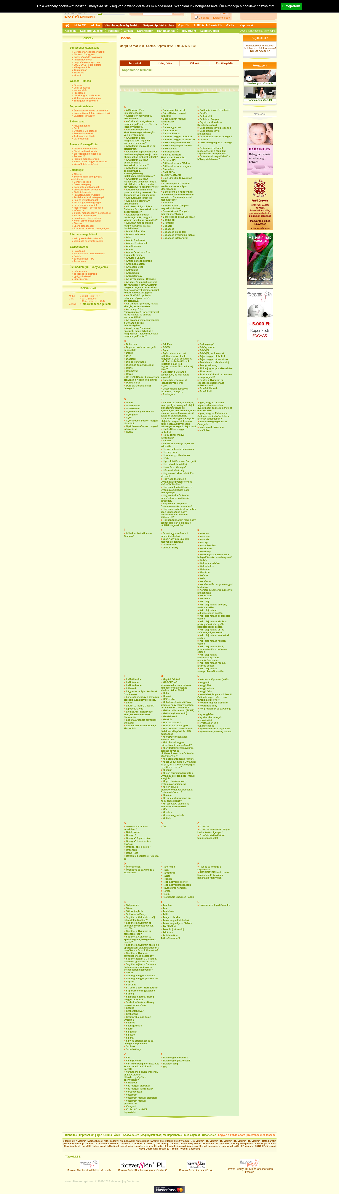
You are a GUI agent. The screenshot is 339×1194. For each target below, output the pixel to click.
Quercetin (151, 1148)
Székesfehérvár (135, 1011)
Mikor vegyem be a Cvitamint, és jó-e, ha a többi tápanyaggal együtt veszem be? (178, 764)
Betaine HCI (169, 160)
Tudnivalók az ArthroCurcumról (170, 936)
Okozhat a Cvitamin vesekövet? (136, 828)
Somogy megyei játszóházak (142, 978)
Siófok (129, 972)
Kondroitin (206, 595)
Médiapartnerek (172, 1135)
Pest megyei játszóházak (177, 885)
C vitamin (88, 1143)
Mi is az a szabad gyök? (176, 725)
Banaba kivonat (171, 133)
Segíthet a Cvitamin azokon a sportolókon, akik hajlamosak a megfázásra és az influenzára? (141, 948)
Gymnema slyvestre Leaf (140, 411)
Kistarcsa (205, 569)
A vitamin (81, 1141)
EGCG (166, 347)
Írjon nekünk (104, 1135)
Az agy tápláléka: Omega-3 (141, 279)
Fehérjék (204, 350)
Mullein (167, 818)
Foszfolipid (206, 391)
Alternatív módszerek (86, 148)
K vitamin (270, 1143)
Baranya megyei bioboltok (177, 136)
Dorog (129, 374)
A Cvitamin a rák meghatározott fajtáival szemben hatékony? (137, 140)
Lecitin (159, 1146)
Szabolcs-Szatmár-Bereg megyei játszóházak (139, 1003)
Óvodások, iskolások (85, 131)
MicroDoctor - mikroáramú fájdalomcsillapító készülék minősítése (177, 731)
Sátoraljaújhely (134, 911)
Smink (77, 256)
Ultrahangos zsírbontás (87, 95)
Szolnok (130, 1046)
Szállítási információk (207, 25)
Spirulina (131, 984)
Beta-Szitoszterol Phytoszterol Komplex (173, 156)
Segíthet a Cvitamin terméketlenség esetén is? (139, 954)
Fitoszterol (206, 371)
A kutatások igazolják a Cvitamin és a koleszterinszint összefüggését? (141, 209)
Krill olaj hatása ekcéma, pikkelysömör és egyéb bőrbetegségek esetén (212, 624)
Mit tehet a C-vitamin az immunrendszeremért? (175, 805)
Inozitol (259, 1143)
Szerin (129, 1028)
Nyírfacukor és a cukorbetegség (207, 724)
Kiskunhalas (207, 566)
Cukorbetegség (82, 184)
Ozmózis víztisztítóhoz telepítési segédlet (211, 836)
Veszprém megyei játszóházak (135, 1102)
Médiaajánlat (192, 1135)
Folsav (197, 1143)
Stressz (78, 223)
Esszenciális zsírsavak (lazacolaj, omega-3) (174, 390)
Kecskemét (206, 548)
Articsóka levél (134, 267)
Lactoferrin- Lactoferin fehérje (136, 1146)
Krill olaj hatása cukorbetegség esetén (209, 611)
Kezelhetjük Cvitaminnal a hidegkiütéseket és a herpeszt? (215, 556)
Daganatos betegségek (87, 187)
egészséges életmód (85, 273)
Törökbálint (169, 926)
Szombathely (133, 1049)
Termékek (135, 63)
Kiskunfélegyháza (210, 563)
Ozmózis (204, 826)
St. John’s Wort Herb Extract (142, 987)
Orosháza (131, 850)
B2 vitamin (212, 1141)
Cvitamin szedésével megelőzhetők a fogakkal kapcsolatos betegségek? (211, 151)
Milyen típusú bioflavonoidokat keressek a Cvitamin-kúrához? (176, 789)
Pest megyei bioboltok (175, 881)
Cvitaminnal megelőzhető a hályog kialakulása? (213, 157)
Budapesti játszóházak (175, 238)
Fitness (78, 85)
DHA (128, 356)
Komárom (205, 581)
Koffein (204, 575)
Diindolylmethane (136, 362)
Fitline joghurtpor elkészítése (216, 368)
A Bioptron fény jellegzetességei (134, 111)
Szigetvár (131, 1031)
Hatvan (167, 440)
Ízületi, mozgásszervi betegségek (92, 213)
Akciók (95, 25)
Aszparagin (132, 273)
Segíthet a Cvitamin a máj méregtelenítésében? (139, 918)
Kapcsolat (246, 25)
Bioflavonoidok (72, 1143)
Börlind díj (168, 220)
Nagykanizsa (207, 688)
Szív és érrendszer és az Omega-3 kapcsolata (139, 1042)
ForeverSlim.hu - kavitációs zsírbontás (89, 1169)
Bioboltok (71, 1135)
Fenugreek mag (208, 365)
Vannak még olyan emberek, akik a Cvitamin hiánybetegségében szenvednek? (141, 1075)
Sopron (130, 981)
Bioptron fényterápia (85, 151)
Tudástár (114, 30)
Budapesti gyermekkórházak (179, 235)
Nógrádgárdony (208, 705)
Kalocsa (204, 533)
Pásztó (166, 875)
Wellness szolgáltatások (87, 98)
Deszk (129, 353)
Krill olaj (204, 601)
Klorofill (85, 1146)
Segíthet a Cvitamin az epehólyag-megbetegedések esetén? (140, 939)
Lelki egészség (82, 87)
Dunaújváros (133, 382)
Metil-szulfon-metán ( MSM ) (178, 710)
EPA (165, 385)
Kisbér (203, 560)
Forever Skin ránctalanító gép (196, 1169)
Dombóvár (132, 371)
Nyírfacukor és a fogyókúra (215, 728)
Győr (129, 417)
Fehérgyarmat (207, 347)
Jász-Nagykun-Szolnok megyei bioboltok (175, 534)
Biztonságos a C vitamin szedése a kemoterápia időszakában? (175, 186)
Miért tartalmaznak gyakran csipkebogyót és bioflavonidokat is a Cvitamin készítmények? (177, 752)
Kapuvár (204, 539)
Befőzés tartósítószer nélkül (89, 52)
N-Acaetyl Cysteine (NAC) (214, 679)
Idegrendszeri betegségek (88, 207)
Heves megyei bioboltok (176, 455)
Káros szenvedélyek (85, 215)
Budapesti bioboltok (174, 232)
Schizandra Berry (136, 914)
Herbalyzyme (170, 452)
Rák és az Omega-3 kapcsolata (209, 868)
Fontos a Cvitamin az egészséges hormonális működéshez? (210, 383)
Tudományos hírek (84, 136)
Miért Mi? (80, 25)
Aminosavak (127, 1141)
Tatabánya (168, 911)
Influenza (79, 210)
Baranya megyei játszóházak (179, 139)
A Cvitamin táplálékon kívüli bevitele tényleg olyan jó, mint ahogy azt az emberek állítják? (141, 154)
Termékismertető (83, 133)
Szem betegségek (84, 226)
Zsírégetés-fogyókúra (86, 100)
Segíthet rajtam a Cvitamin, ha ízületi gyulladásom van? (140, 960)
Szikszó (130, 1034)
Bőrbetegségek (82, 182)
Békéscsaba (170, 148)
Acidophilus (95, 1141)
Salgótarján (132, 905)
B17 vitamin (197, 1141)
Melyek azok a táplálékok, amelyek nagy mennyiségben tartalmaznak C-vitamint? (177, 705)
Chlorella (137, 1143)
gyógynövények (83, 276)
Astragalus (132, 270)
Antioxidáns (142, 1141)
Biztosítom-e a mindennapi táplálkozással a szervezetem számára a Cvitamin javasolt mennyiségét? (177, 195)
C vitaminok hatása (107, 1143)
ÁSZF (117, 1135)
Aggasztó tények (135, 234)
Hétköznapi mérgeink (86, 205)
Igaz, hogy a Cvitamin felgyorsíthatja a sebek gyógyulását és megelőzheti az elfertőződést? (214, 406)
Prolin (166, 894)
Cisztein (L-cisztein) (155, 1143)
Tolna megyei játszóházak (177, 923)
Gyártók (183, 25)
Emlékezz (204, 17)
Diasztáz (131, 359)
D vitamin (173, 1143)
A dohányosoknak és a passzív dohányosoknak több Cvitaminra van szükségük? (140, 192)
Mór (165, 809)
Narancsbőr (145, 30)
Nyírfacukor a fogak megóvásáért (209, 718)
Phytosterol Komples (175, 888)
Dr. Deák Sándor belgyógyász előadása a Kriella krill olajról (141, 378)
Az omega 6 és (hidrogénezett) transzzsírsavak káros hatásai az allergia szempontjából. (141, 313)
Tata (165, 908)
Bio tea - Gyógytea (84, 54)
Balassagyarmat (172, 127)
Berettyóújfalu (171, 151)
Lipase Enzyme (134, 708)
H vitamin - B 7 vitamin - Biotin (220, 1143)
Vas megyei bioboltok (138, 1085)
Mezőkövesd (170, 716)
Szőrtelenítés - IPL (84, 258)
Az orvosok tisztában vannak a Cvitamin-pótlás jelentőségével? (141, 323)
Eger (165, 350)
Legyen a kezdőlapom (231, 1135)
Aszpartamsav (134, 276)
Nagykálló (205, 685)
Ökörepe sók (133, 866)
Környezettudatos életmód (89, 238)
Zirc (165, 1066)
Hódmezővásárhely (173, 470)
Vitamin (78, 75)
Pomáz (166, 891)
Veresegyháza (134, 1091)
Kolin (203, 578)
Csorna (150, 46)
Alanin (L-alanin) (135, 240)
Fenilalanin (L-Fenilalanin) (214, 362)
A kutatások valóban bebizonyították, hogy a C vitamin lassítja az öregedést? (141, 217)
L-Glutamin (132, 682)
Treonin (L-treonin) (173, 929)
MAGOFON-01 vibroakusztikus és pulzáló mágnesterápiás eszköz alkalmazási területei (176, 686)
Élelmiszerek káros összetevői (91, 110)
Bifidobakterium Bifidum (176, 163)
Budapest (168, 229)
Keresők (70, 30)
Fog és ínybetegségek (86, 200)
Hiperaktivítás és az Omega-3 (179, 461)
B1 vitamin (168, 1141)
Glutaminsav (133, 405)
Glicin (129, 402)
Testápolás (80, 261)
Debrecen (131, 344)
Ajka (128, 237)
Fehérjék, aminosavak (212, 353)
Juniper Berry (170, 547)
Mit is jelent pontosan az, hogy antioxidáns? (176, 799)
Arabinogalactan (135, 264)
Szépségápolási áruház (158, 25)
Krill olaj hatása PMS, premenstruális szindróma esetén (212, 649)
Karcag (204, 542)
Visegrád (131, 1106)
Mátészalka (169, 699)
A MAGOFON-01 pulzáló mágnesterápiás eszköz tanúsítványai (138, 226)
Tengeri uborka (171, 917)
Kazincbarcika (208, 545)
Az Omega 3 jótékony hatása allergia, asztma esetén (141, 305)
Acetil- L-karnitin (135, 231)
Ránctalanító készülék (260, 100)
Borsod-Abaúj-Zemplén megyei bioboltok (175, 207)
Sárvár (129, 908)
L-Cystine (112, 1146)
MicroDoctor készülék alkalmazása (174, 738)
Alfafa (129, 249)
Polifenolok (269, 1146)
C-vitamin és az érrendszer (215, 110)
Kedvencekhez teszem (261, 1135)
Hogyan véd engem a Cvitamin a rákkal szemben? (176, 505)
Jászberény (169, 544)
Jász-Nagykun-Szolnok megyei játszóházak (175, 540)
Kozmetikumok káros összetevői (92, 113)
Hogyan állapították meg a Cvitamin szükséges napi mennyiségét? (176, 490)
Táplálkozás (80, 70)
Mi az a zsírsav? (172, 722)
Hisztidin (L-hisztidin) (175, 464)
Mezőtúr (167, 719)
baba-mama (80, 271)
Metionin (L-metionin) (175, 713)
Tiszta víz (79, 72)
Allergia (78, 174)
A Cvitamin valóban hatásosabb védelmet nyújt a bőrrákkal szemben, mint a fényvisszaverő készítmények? (141, 182)
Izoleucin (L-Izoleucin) (212, 427)
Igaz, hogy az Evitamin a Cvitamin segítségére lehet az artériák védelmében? (214, 416)
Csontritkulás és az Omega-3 (216, 136)
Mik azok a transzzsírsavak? (179, 758)
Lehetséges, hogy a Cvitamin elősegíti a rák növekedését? (141, 698)
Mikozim (167, 770)
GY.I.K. (230, 25)
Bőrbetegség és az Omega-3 (179, 216)
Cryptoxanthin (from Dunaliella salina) (209, 123)
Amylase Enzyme (136, 258)
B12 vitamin (182, 1141)
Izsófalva (204, 430)
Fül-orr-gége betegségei (87, 202)
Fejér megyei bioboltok (212, 356)
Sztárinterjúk (81, 279)
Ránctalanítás (166, 30)
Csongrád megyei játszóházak (208, 132)
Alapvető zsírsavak (136, 243)
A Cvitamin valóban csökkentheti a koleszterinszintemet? (136, 162)
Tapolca (167, 905)
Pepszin (167, 878)
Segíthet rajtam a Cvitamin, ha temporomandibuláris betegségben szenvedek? (140, 967)
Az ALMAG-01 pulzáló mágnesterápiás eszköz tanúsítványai (137, 298)
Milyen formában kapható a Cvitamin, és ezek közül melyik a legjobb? (178, 776)
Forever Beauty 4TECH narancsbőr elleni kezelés (249, 1169)
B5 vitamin (240, 1141)
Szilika (129, 1037)
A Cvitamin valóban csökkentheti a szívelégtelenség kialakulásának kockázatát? (139, 172)
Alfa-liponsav (133, 246)
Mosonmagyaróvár (173, 815)
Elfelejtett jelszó (221, 17)
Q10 (141, 1148)
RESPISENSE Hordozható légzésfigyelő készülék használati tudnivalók (213, 875)
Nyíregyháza (207, 714)
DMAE (129, 368)
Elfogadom (291, 6)
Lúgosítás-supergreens (87, 62)
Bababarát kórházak (174, 110)
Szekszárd (132, 1014)
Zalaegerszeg (170, 1063)
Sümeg (130, 993)
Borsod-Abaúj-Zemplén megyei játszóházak (175, 212)
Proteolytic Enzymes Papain (179, 897)
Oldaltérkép (209, 1135)
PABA (258, 1146)
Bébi (76, 128)
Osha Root (132, 853)
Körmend (205, 598)
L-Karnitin (131, 688)
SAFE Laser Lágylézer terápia (90, 161)
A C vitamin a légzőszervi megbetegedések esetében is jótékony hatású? (140, 124)
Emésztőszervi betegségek (89, 189)
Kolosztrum (98, 1146)
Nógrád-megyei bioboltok (214, 702)
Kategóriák (165, 63)
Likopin (169, 1146)
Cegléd (204, 113)
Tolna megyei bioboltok (176, 920)
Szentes (130, 1022)
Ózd (165, 826)
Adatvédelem (131, 1135)
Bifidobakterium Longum (177, 166)
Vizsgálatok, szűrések (86, 164)
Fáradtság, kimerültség (87, 194)
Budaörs (168, 226)
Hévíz (166, 458)
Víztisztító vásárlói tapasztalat (135, 1110)
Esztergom (169, 394)
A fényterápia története (139, 197)
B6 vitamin (254, 1141)
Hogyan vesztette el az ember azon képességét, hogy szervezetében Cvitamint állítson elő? (178, 513)
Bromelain (168, 223)
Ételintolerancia (82, 192)
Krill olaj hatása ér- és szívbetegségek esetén (210, 631)
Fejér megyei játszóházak (214, 359)
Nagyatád (205, 682)
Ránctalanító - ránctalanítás (89, 253)
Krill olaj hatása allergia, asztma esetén (212, 606)
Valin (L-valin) (134, 1060)
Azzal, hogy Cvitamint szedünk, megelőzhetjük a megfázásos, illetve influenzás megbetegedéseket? (141, 332)
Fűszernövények (83, 59)
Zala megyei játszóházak (176, 1060)
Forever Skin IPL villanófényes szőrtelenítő (142, 1169)
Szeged (130, 1008)
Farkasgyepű (207, 344)
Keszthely (205, 551)
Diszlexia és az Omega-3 (140, 365)
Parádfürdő (169, 872)
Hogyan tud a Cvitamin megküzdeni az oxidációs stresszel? (175, 498)
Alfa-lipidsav (111, 1141)
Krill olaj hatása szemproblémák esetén (210, 670)
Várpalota (131, 1082)
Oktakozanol (133, 832)
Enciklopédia (224, 63)
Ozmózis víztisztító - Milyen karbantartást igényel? (213, 831)
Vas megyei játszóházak (139, 1088)
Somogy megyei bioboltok (141, 975)
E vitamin (186, 1143)
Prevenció (79, 156)
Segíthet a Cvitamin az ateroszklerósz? (137, 932)
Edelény (167, 344)
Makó (166, 693)
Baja (165, 124)
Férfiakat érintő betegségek (89, 197)
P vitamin (248, 1146)
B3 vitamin (226, 1141)
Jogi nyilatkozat (151, 1135)
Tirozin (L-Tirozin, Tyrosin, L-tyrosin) (179, 1148)
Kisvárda (204, 572)
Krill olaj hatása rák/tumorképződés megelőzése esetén (208, 657)
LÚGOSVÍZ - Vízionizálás (87, 64)
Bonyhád (168, 202)
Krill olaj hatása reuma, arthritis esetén (211, 664)
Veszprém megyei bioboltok (141, 1097)
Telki (165, 914)
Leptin (129, 702)
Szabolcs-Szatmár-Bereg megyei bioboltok (139, 998)
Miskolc (167, 795)
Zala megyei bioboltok (175, 1057)
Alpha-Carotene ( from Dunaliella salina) (137, 253)
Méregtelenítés (82, 67)
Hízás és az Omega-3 (174, 467)
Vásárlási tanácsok (84, 115)
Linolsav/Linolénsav (187, 1146)
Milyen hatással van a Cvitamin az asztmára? (174, 782)
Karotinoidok (71, 1146)
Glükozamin (132, 408)
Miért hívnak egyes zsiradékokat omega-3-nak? (176, 743)
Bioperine (168, 169)
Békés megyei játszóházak (178, 145)
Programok (80, 93)
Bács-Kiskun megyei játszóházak (173, 120)
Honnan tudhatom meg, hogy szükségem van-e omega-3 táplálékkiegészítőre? (178, 523)
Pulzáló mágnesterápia (86, 159)
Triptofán (168, 932)
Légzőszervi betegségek (87, 218)
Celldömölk (206, 116)
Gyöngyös (132, 414)
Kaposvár (205, 536)
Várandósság (81, 138)
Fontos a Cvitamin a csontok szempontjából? (214, 375)
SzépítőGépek (209, 30)
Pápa (165, 869)
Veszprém (131, 1094)
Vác (128, 1057)
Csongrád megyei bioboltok (215, 128)
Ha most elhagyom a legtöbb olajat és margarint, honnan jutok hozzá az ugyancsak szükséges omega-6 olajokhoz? (178, 422)
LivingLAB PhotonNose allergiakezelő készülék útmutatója (138, 714)
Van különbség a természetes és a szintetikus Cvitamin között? (141, 1066)
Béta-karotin (269, 1141)
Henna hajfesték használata (178, 449)
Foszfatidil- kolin (209, 388)
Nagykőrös (206, 691)
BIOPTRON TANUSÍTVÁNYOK (171, 173)
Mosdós (167, 812)
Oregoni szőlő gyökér (138, 847)
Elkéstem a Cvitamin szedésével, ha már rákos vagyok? (175, 374)
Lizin (203, 1146)
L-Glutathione (134, 685)
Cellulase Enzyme (210, 119)
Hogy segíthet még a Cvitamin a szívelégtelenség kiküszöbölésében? (176, 482)
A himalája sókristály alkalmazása (137, 202)
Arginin (155, 1141)
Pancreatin (169, 866)
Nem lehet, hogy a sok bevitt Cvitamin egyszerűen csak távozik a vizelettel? (214, 697)
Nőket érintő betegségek (87, 220)
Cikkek (128, 30)
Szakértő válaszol (91, 30)
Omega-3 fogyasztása (138, 838)
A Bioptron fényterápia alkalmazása (138, 117)
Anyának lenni (82, 125)
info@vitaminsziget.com (97, 304)
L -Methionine (133, 679)
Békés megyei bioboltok (176, 142)
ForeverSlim (188, 30)
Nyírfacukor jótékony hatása (215, 731)
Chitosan (125, 1143)
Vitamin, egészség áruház (122, 25)
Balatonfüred (170, 130)
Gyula (129, 432)
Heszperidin (247, 1143)
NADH (236, 1146)
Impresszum (86, 1135)
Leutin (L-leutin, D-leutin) (140, 705)
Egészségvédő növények (88, 57)
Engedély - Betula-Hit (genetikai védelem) (174, 381)
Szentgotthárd (134, 1025)
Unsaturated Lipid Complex (215, 905)
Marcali (167, 696)
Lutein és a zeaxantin (220, 1146)
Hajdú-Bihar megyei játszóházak (173, 436)
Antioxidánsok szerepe (139, 261)
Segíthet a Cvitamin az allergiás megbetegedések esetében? (139, 926)
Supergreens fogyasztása (140, 990)
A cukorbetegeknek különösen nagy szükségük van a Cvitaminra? (139, 132)
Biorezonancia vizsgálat (87, 153)
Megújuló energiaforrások (88, 241)
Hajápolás (79, 251)
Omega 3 (131, 835)
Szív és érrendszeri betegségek (91, 228)
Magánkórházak (172, 679)
